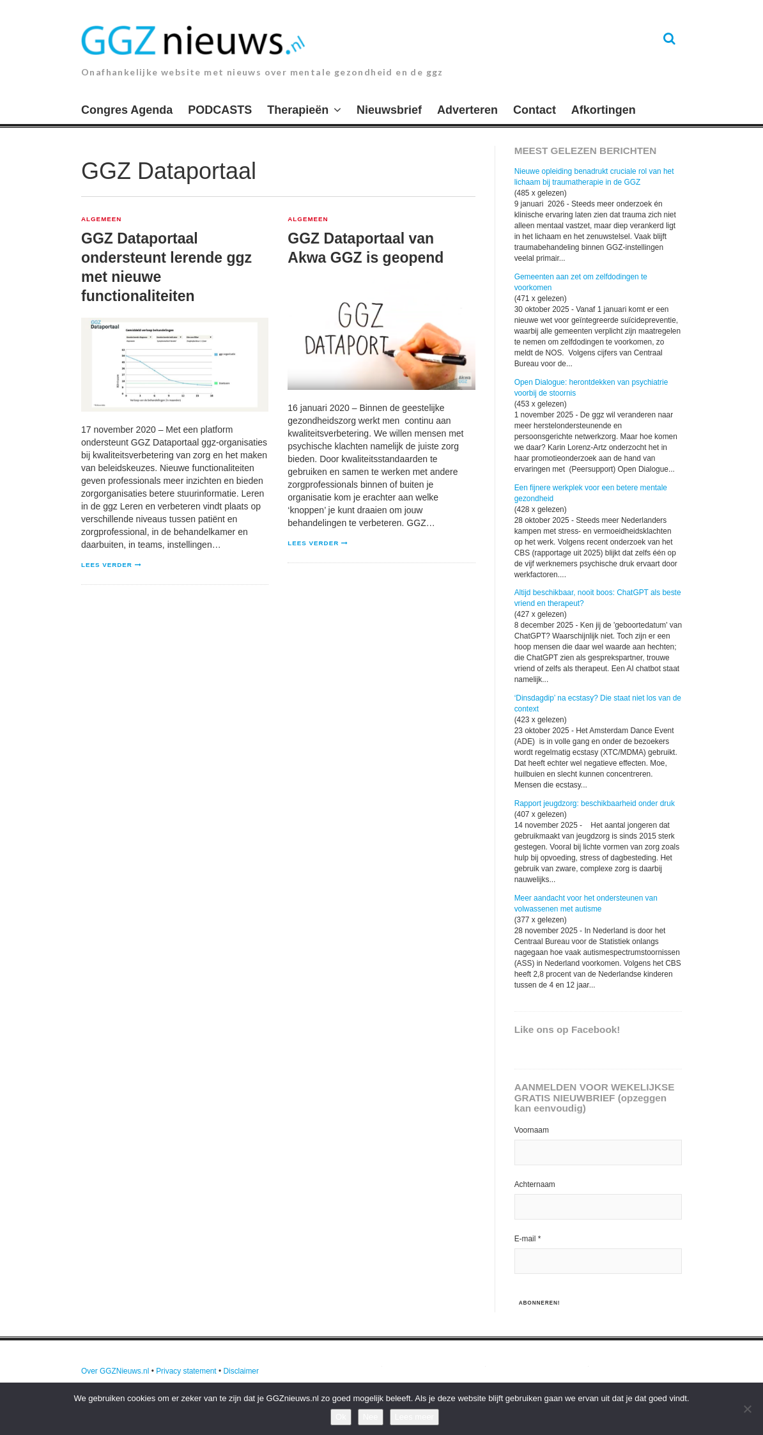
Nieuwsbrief (389, 110)
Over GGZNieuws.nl (115, 1371)
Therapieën (297, 110)
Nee (370, 1417)
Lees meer (414, 1417)
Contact (534, 110)
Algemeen (101, 219)
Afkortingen (603, 110)
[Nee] (747, 1408)
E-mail (527, 1238)
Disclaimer (241, 1371)
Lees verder (106, 564)
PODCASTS (220, 110)
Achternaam (534, 1184)
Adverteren (467, 110)
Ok (340, 1417)
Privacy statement (186, 1371)
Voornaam (531, 1130)
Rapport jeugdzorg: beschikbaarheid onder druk (594, 803)
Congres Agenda (127, 110)
